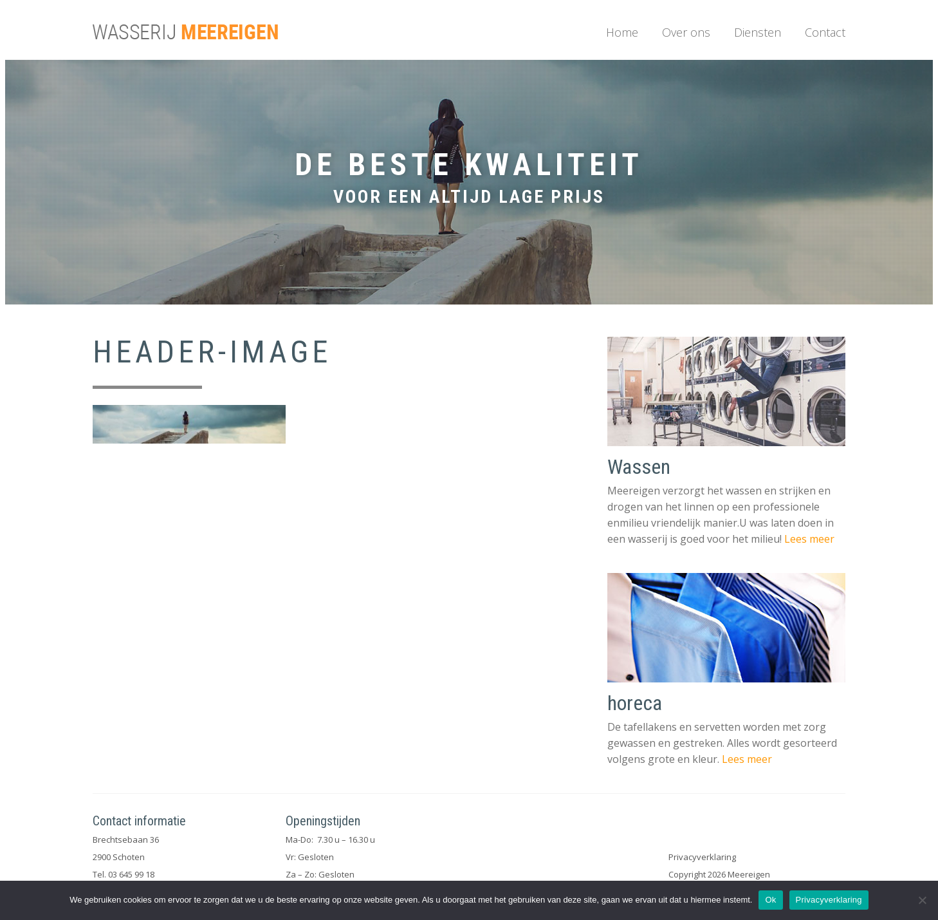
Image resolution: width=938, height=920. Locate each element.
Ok (770, 900)
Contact (825, 32)
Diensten (757, 32)
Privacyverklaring (702, 857)
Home (622, 32)
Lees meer (809, 539)
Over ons (686, 32)
